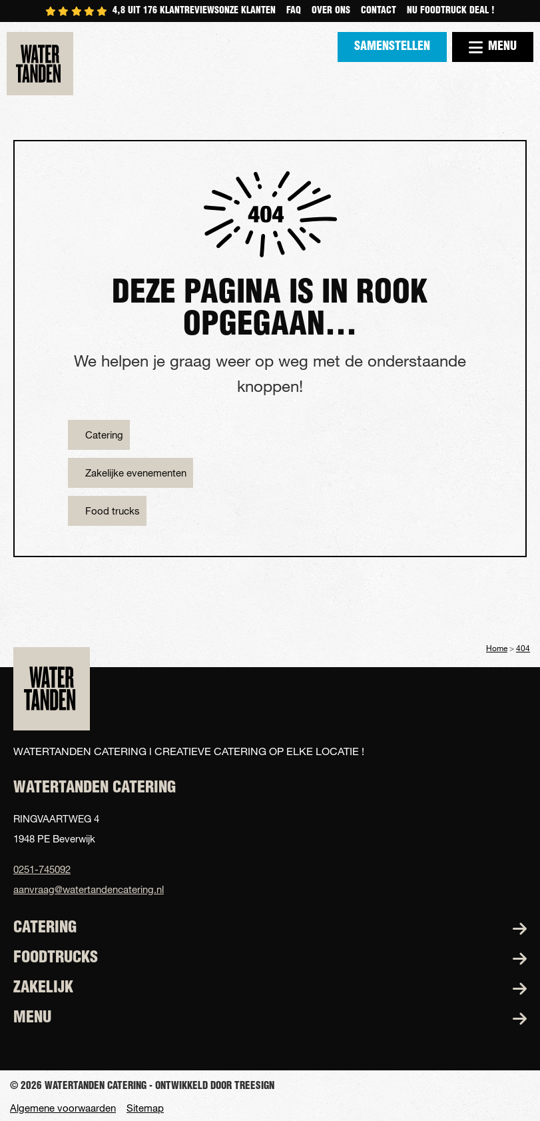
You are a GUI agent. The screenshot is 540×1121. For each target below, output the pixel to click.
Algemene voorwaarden (63, 1108)
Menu (493, 47)
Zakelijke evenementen (135, 473)
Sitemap (145, 1108)
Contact (378, 11)
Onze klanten (247, 11)
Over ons (331, 11)
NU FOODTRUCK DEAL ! (451, 11)
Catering (104, 435)
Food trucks (112, 511)
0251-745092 (42, 869)
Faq (293, 11)
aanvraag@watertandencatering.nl (88, 889)
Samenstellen (392, 47)
